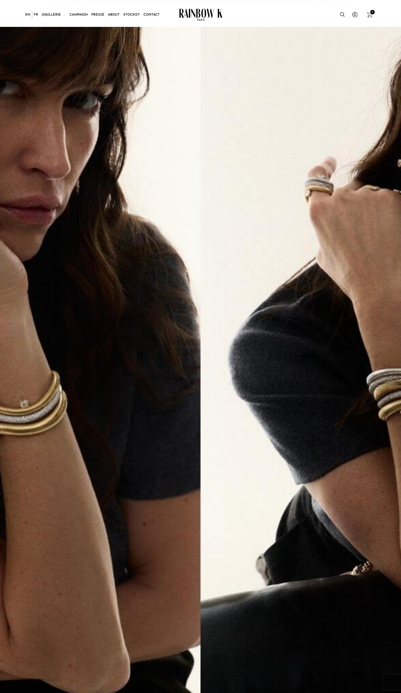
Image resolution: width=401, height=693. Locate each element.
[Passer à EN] (27, 15)
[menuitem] (28, 15)
